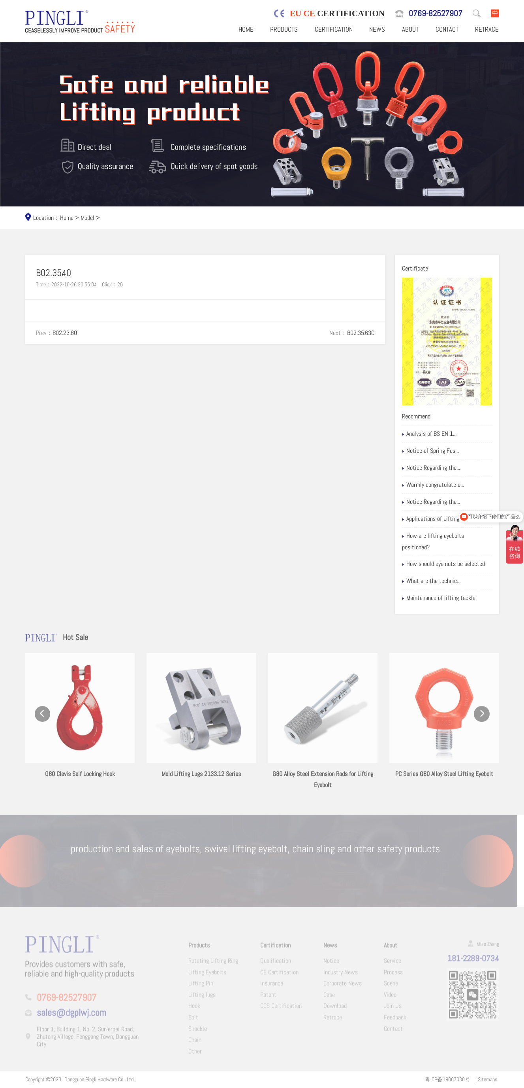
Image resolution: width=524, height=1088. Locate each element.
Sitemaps (487, 1079)
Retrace (487, 29)
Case (329, 998)
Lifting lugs (202, 998)
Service (392, 964)
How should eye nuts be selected (453, 564)
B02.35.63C (360, 333)
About (410, 29)
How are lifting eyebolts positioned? (443, 541)
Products (284, 29)
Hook (194, 1009)
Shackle (197, 1032)
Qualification (275, 964)
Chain (194, 1043)
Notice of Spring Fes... (440, 451)
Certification (334, 29)
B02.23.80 (65, 333)
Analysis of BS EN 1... (439, 434)
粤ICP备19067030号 (447, 1079)
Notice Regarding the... (441, 468)
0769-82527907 (435, 13)
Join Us (393, 1009)
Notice (331, 964)
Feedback (395, 1020)
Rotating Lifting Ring (213, 964)
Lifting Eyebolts (207, 975)
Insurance (271, 986)
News (377, 29)
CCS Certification (281, 1009)
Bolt (193, 1020)
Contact (447, 29)
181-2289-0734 (473, 961)
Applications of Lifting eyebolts (451, 519)
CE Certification (279, 975)
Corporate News (342, 986)
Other (195, 1054)
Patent (268, 998)
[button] (43, 721)
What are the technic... (441, 581)
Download (335, 1009)
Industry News (340, 975)
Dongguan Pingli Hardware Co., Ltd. (99, 1079)
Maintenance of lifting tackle (449, 598)
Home (246, 29)
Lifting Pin (200, 986)
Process (393, 975)
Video (390, 998)
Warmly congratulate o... (443, 485)
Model (87, 218)
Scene (391, 986)
